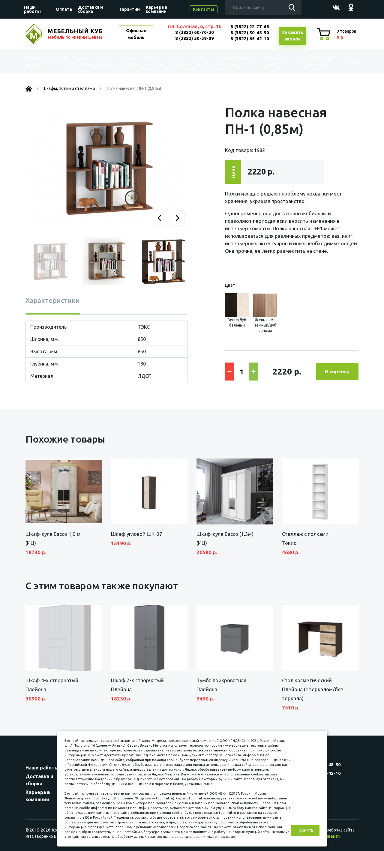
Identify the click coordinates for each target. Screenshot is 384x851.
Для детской (154, 61)
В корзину (337, 371)
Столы (293, 61)
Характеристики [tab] (53, 300)
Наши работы (32, 9)
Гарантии (130, 9)
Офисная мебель (136, 34)
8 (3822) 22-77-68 (249, 26)
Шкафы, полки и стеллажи (234, 61)
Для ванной (203, 61)
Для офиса (66, 61)
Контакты (203, 9)
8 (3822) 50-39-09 (194, 38)
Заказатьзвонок (292, 36)
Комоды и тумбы (268, 61)
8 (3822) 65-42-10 (249, 38)
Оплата (64, 9)
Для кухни (133, 61)
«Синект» (330, 836)
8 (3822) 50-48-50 (249, 32)
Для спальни (87, 61)
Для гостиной (111, 61)
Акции (346, 61)
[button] (159, 218)
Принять (305, 830)
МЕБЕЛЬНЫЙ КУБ (76, 34)
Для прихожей (179, 61)
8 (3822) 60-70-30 (194, 32)
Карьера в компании (156, 9)
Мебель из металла (317, 61)
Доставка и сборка (90, 9)
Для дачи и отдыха (40, 61)
